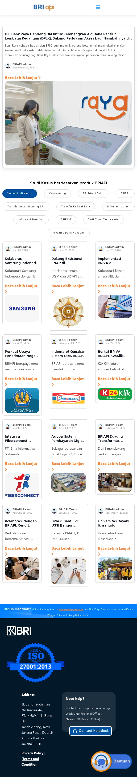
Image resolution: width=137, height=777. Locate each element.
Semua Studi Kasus (19, 193)
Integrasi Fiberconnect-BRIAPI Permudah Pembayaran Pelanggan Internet (21, 439)
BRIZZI (125, 193)
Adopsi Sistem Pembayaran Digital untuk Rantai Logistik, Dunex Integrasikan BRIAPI (68, 439)
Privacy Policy (32, 753)
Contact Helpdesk (90, 731)
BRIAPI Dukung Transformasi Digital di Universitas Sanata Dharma (114, 439)
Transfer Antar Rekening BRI (26, 206)
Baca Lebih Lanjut (23, 77)
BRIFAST (66, 219)
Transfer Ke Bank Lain (75, 206)
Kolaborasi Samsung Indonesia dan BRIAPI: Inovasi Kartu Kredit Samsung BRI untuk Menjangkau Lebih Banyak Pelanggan (21, 261)
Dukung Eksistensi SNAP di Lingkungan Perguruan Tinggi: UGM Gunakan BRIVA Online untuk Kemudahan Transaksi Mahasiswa (67, 261)
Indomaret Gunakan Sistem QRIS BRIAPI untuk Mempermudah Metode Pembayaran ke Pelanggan (68, 354)
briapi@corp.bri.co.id (71, 609)
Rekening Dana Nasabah (69, 232)
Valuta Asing (57, 193)
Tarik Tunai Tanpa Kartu (103, 219)
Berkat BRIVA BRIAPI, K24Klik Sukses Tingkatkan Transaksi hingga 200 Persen (114, 354)
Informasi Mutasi (118, 206)
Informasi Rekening (31, 219)
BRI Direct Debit (93, 193)
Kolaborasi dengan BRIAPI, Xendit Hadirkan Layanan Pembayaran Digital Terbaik (21, 524)
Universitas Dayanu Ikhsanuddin (114, 523)
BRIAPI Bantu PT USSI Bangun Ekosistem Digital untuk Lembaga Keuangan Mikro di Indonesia (67, 524)
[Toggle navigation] (98, 8)
